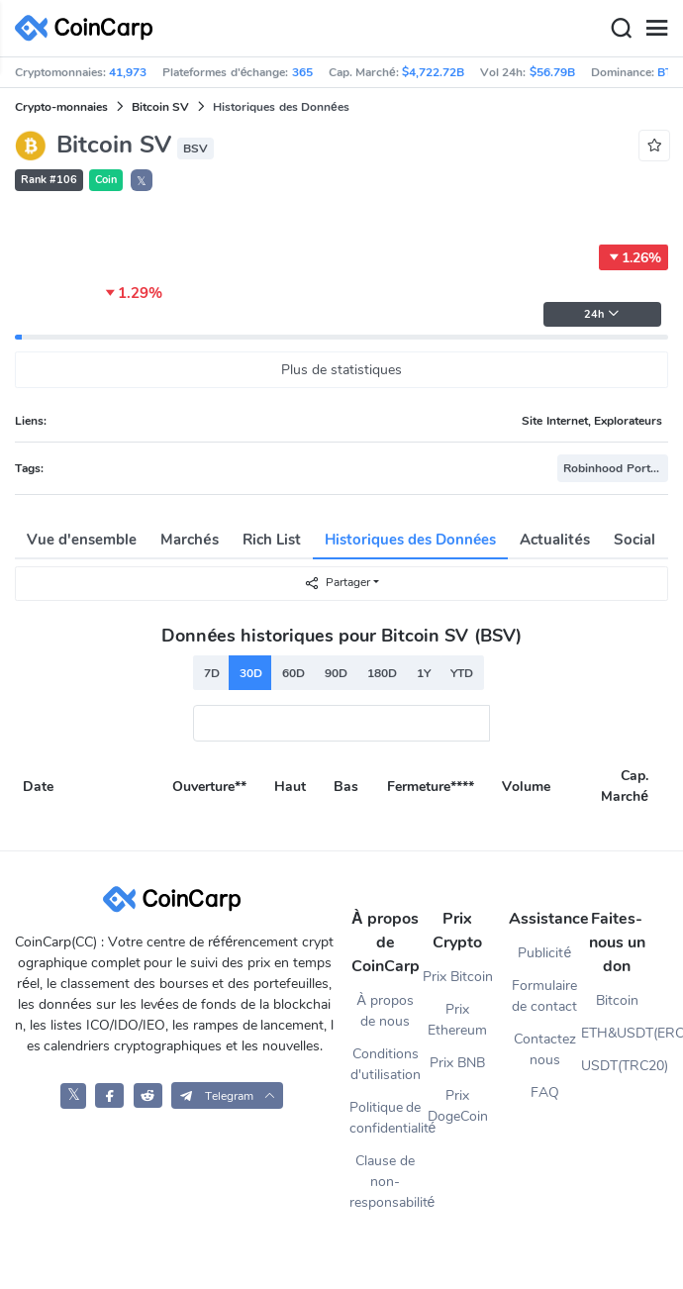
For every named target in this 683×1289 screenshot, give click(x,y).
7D (212, 673)
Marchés (189, 539)
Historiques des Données (411, 539)
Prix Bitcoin (458, 976)
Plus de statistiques (341, 369)
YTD (461, 673)
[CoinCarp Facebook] (109, 1095)
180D (382, 673)
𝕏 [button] (141, 181)
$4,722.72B (433, 72)
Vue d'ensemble (82, 539)
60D (293, 673)
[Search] (621, 29)
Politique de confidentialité (385, 1118)
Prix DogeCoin (458, 1106)
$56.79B (552, 72)
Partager (337, 582)
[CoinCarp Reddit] (148, 1095)
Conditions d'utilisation (385, 1064)
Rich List (272, 539)
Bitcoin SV (160, 107)
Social (634, 539)
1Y (424, 673)
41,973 (127, 72)
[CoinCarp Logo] (89, 28)
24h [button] (602, 314)
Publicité (544, 952)
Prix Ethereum (457, 1020)
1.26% (633, 257)
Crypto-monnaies (61, 107)
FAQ (545, 1092)
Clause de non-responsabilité (385, 1181)
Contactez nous (545, 1049)
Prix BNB (457, 1062)
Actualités (554, 539)
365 (302, 72)
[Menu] (656, 29)
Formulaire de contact (544, 996)
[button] (227, 1095)
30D (251, 673)
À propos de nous (384, 1011)
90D (336, 673)
